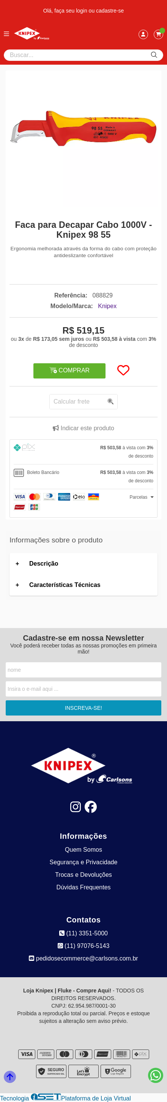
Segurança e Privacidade (84, 862)
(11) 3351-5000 (83, 933)
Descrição (43, 563)
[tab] (83, 452)
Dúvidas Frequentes (83, 887)
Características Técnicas (65, 585)
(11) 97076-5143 (84, 946)
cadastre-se (110, 11)
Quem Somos (83, 849)
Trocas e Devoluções (83, 874)
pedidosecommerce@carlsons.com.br (83, 958)
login (82, 11)
